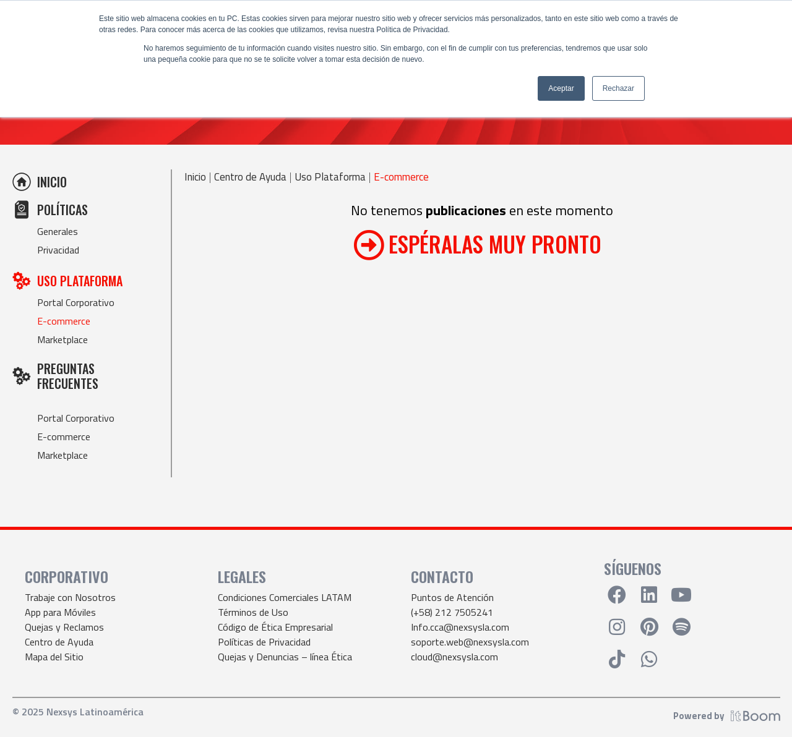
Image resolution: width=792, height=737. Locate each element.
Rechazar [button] (618, 88)
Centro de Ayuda (250, 177)
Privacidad (58, 249)
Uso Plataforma (330, 177)
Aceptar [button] (561, 88)
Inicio (195, 177)
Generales (57, 231)
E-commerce (63, 320)
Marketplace (62, 339)
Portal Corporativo (75, 302)
